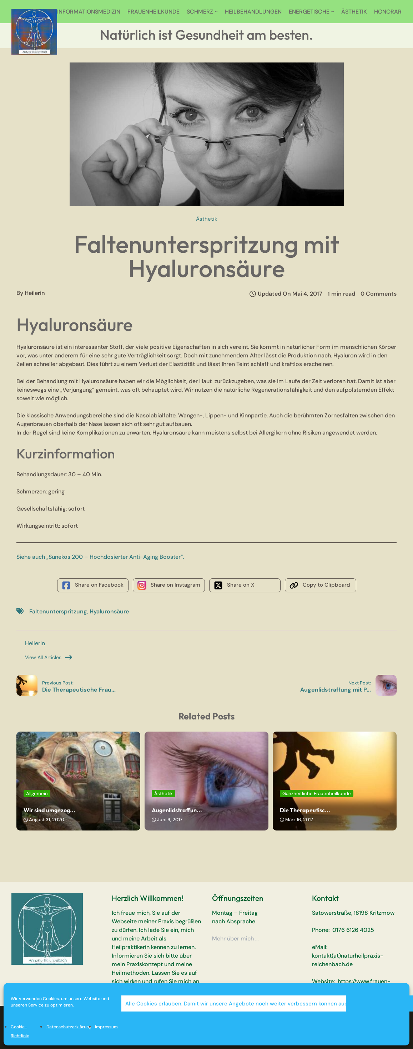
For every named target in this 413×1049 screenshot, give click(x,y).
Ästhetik (206, 218)
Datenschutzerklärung (68, 1027)
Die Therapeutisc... (305, 810)
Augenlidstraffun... (177, 810)
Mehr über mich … (235, 938)
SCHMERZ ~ (202, 11)
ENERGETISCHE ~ (311, 11)
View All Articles (48, 657)
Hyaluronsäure (109, 611)
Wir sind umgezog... (49, 810)
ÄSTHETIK (354, 11)
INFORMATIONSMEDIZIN (88, 11)
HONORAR (388, 11)
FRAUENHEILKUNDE (153, 11)
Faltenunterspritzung (58, 611)
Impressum (106, 1027)
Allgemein (37, 793)
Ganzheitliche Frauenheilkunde (316, 793)
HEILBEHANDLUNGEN (253, 11)
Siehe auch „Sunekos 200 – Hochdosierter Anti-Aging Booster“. (100, 557)
